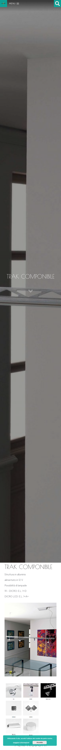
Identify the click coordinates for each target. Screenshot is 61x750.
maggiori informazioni (21, 742)
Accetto (40, 743)
